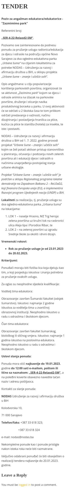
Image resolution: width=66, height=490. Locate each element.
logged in (25, 485)
